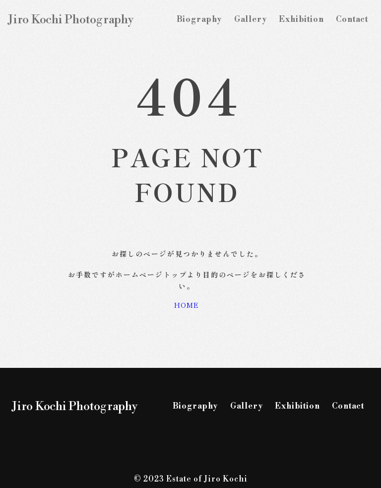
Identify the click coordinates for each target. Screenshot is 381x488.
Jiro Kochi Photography (75, 407)
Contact (352, 19)
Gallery (250, 19)
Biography (199, 19)
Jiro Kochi (71, 20)
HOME (186, 305)
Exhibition (301, 19)
